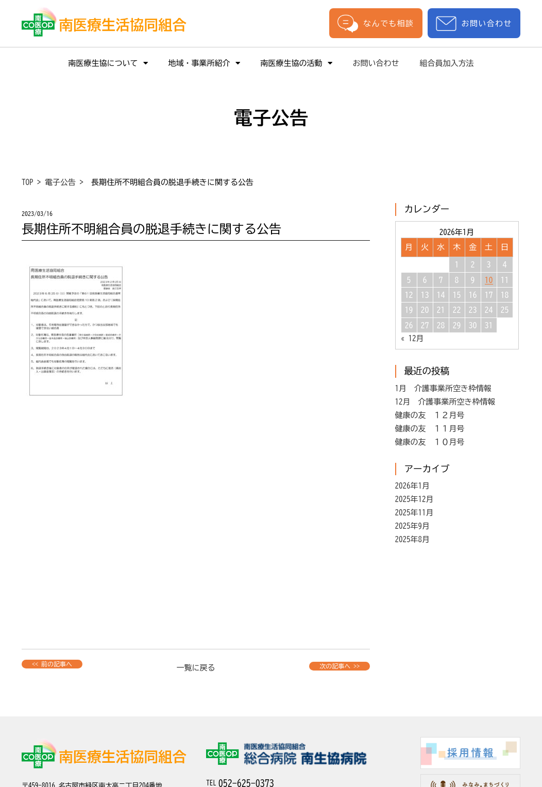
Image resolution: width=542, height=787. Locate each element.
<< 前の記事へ (52, 664)
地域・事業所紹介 (204, 63)
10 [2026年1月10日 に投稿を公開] (489, 280)
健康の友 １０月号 (430, 442)
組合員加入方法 (447, 63)
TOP (27, 182)
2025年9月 (412, 526)
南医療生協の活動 (296, 63)
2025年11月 (414, 512)
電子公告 (60, 182)
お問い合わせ (474, 23)
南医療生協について (108, 63)
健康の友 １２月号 (430, 415)
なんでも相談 (375, 23)
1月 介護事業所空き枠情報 (443, 388)
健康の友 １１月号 (430, 428)
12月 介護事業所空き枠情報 (445, 402)
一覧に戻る (196, 668)
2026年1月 (412, 486)
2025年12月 (414, 499)
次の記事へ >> (339, 666)
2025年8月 (412, 539)
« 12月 (412, 338)
